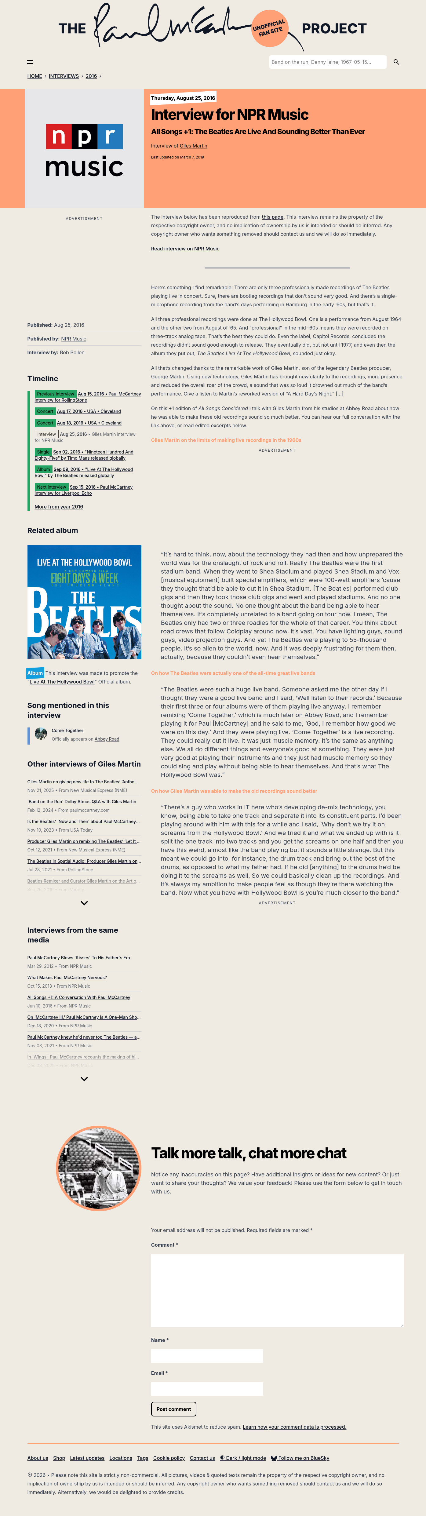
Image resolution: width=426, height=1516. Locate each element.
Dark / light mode (243, 1458)
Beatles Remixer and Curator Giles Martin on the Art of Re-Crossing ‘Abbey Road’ (109, 881)
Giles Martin (193, 146)
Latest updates (87, 1458)
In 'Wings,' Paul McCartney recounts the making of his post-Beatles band (102, 1056)
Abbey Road (107, 739)
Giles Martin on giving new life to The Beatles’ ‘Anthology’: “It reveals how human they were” (121, 781)
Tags (142, 1458)
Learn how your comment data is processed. (294, 1427)
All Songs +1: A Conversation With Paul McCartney (78, 997)
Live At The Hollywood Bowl (62, 682)
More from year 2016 (59, 507)
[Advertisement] (84, 265)
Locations (120, 1458)
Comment (164, 1245)
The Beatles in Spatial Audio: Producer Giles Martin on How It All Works (99, 861)
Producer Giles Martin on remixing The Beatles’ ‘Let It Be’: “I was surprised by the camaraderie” (124, 841)
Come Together (67, 730)
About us (37, 1458)
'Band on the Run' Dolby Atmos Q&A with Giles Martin (82, 801)
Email (159, 1373)
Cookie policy (169, 1458)
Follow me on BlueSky (300, 1458)
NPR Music (73, 339)
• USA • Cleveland (89, 411)
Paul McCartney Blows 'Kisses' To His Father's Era (78, 957)
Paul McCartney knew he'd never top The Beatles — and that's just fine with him (109, 1037)
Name (160, 1340)
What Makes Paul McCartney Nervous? (67, 977)
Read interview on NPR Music (185, 249)
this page (272, 217)
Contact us (202, 1458)
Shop (59, 1458)
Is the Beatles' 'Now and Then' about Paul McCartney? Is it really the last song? (108, 821)
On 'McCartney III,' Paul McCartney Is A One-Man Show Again (90, 1017)
